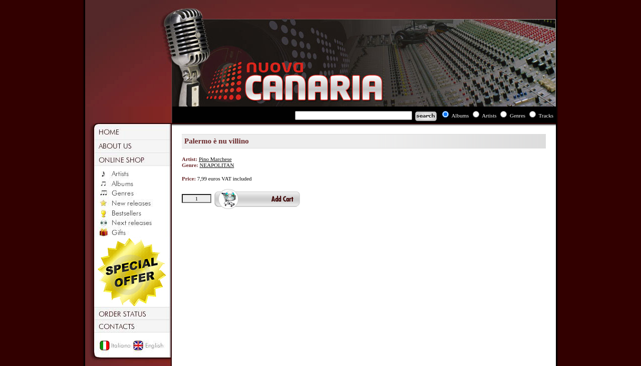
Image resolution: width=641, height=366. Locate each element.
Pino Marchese (215, 159)
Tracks (545, 115)
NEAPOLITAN (217, 165)
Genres (517, 115)
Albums (460, 115)
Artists (489, 115)
